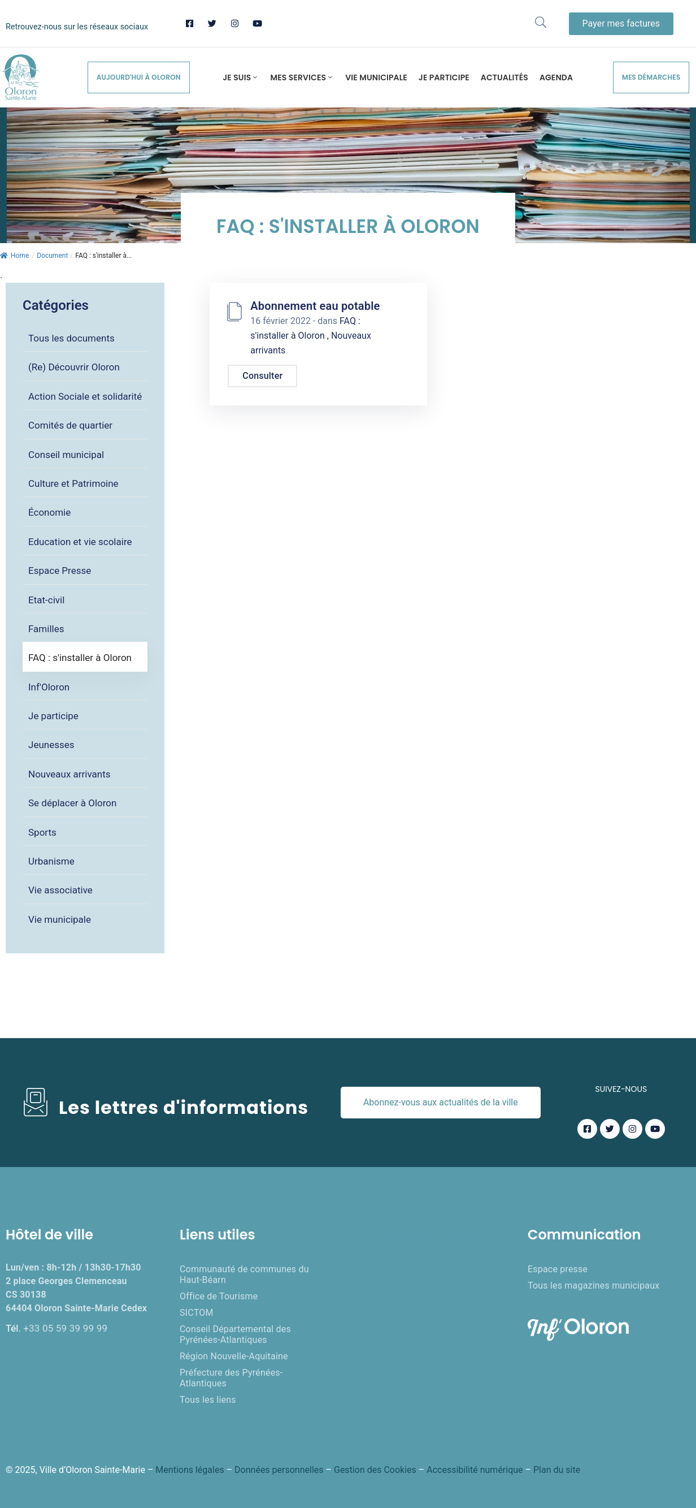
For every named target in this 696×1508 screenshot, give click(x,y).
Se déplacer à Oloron (72, 803)
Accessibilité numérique (475, 1469)
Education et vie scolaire (80, 541)
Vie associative (60, 890)
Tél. (56, 1328)
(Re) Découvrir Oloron (74, 367)
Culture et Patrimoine (73, 483)
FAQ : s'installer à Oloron (80, 657)
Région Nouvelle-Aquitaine (234, 1356)
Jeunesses (51, 744)
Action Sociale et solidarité (85, 396)
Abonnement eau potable (315, 306)
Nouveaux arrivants (69, 774)
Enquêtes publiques (421, 1234)
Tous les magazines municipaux (593, 1285)
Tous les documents (71, 338)
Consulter (262, 375)
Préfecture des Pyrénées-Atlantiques (231, 1378)
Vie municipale (376, 77)
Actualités (504, 77)
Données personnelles (278, 1469)
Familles (46, 628)
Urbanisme (51, 861)
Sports (42, 832)
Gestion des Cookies (375, 1469)
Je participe (444, 77)
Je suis (241, 77)
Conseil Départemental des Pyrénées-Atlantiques (235, 1334)
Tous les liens (208, 1399)
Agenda (556, 77)
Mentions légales (189, 1469)
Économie (49, 512)
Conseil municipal (66, 454)
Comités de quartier (70, 425)
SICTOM (197, 1312)
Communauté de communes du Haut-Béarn (244, 1274)
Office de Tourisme (219, 1296)
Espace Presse (59, 570)
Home (14, 256)
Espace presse (558, 1269)
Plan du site (556, 1469)
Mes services (302, 77)
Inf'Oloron (48, 687)
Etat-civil (46, 600)
